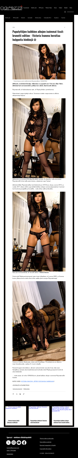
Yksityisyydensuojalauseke (47, 438)
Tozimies (63, 17)
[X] (8, 442)
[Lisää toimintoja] (65, 27)
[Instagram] (13, 442)
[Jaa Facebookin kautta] (13, 394)
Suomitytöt (30, 17)
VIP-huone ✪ (15, 17)
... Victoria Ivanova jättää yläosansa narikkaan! (13, 421)
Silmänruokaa (38, 17)
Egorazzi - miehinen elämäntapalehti (19, 437)
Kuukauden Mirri (47, 17)
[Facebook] (24, 442)
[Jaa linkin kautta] (23, 394)
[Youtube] (19, 442)
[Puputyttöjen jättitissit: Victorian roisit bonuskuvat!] (39, 412)
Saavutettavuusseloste (45, 442)
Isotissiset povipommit (17, 389)
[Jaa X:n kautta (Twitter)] (16, 394)
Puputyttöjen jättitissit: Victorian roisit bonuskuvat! (38, 421)
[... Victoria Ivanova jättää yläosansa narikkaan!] (15, 412)
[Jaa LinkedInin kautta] (20, 394)
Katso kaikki (70, 403)
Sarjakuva (56, 17)
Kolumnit (23, 17)
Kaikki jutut (7, 17)
